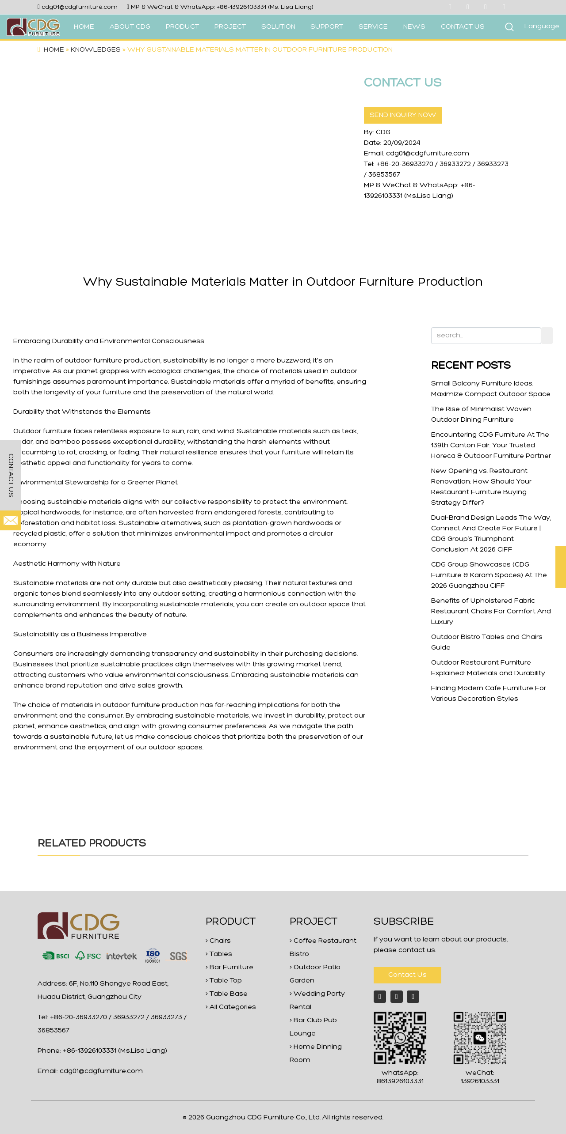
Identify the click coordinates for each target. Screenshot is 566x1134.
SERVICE (373, 26)
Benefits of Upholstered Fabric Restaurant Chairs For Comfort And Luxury (491, 611)
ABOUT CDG (130, 26)
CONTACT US (463, 26)
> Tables (219, 954)
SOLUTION (278, 26)
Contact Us (407, 975)
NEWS (414, 26)
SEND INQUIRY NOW (403, 115)
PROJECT (230, 26)
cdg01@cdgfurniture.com (80, 7)
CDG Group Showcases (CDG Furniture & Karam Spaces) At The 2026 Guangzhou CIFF (489, 575)
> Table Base (227, 994)
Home (54, 49)
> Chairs (218, 941)
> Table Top (224, 980)
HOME (84, 26)
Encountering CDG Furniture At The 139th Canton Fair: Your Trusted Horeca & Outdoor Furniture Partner (491, 445)
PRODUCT (182, 26)
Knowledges (96, 49)
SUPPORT (326, 26)
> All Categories (231, 1007)
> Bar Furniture (229, 967)
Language (541, 26)
